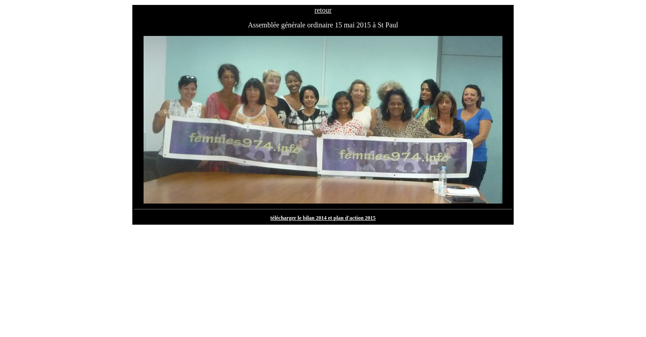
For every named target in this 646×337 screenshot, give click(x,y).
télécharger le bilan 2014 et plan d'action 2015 (323, 218)
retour (323, 10)
